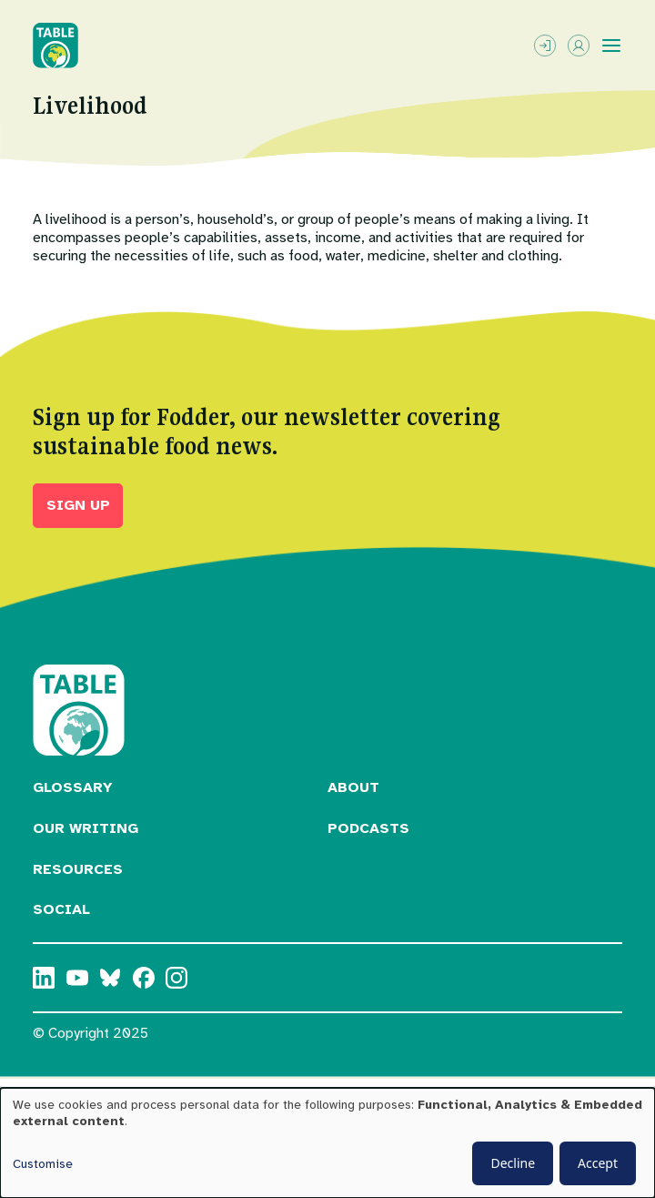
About (353, 787)
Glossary (73, 787)
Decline (512, 1163)
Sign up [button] (78, 505)
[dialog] (327, 1143)
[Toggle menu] (611, 45)
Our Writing (85, 828)
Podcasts (368, 828)
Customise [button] (43, 1164)
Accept (598, 1163)
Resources (78, 869)
